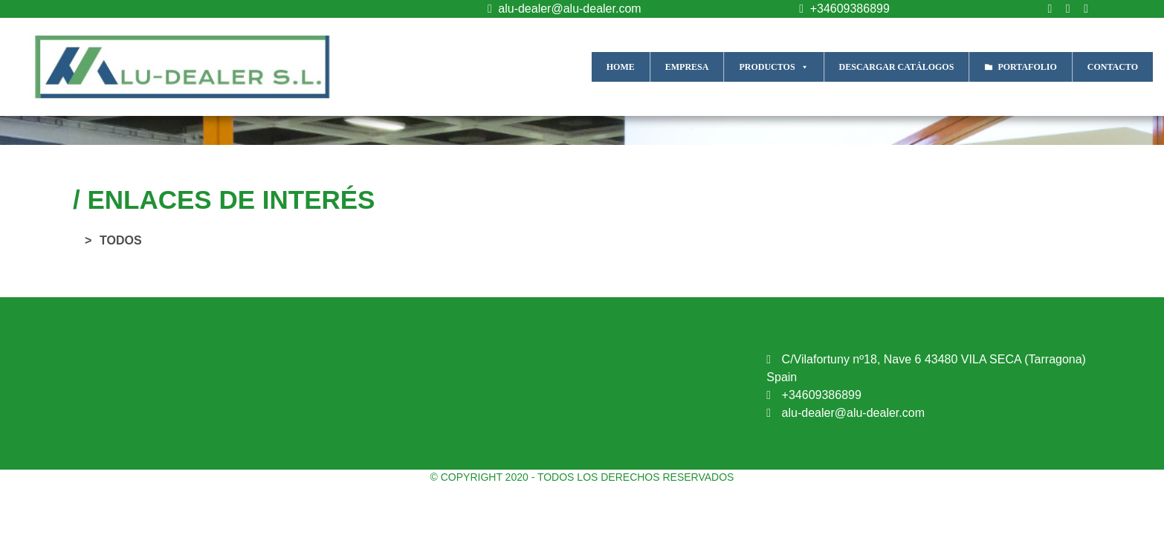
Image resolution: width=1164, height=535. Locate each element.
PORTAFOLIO (1027, 67)
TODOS (121, 240)
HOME (621, 67)
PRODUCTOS (773, 67)
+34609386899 (841, 8)
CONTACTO (1112, 67)
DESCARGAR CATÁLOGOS (896, 67)
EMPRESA (687, 67)
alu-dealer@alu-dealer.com (560, 8)
